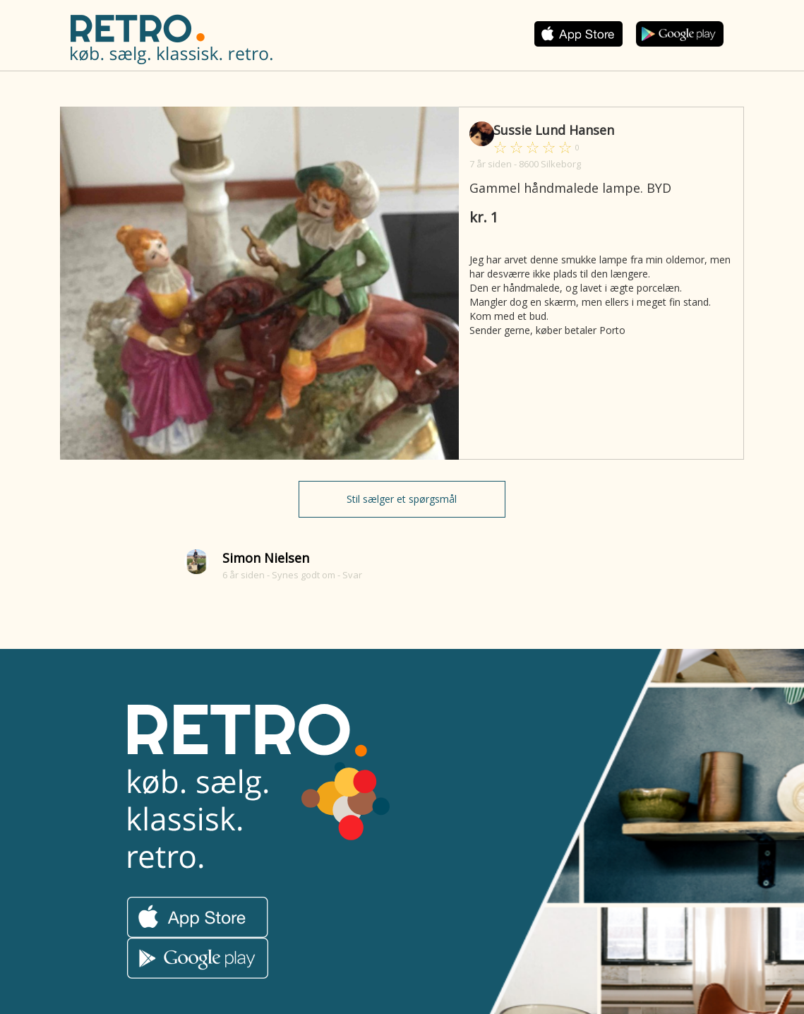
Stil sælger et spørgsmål (402, 499)
